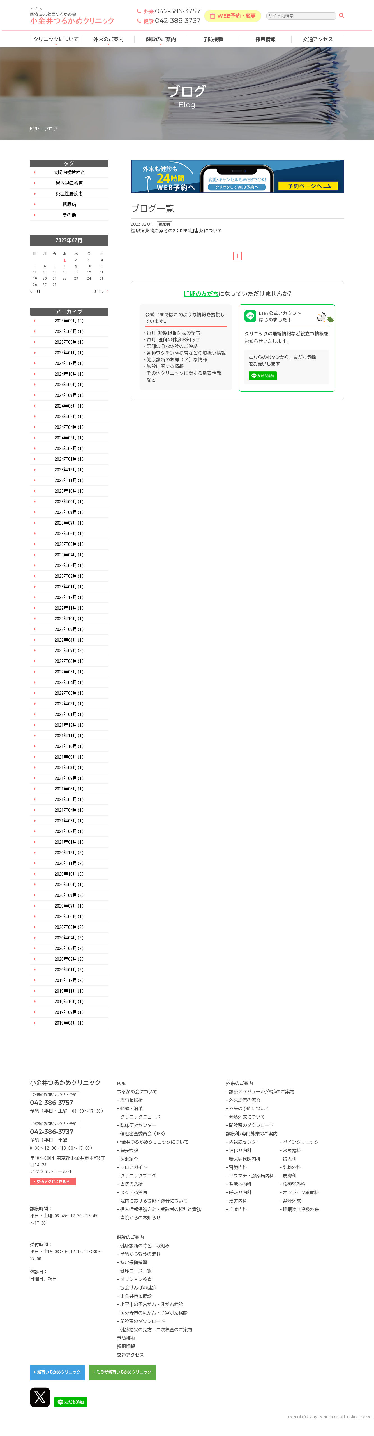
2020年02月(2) (69, 959)
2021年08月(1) (69, 767)
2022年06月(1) (69, 661)
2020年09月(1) (69, 884)
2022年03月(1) (69, 693)
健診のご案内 (161, 40)
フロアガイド (133, 1167)
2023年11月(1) (69, 480)
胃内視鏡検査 (69, 183)
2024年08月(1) (69, 395)
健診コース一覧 (136, 1271)
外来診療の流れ (244, 1100)
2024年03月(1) (69, 438)
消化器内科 (240, 1150)
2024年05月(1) (69, 416)
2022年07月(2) (69, 650)
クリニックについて (56, 40)
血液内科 (238, 1209)
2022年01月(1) (69, 714)
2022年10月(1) (69, 618)
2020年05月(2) (69, 927)
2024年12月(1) (69, 363)
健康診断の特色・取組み (145, 1245)
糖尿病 (69, 204)
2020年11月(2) (69, 863)
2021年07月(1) (69, 778)
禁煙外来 (292, 1201)
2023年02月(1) (69, 576)
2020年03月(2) (69, 948)
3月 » (99, 291)
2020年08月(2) (69, 895)
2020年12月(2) (69, 852)
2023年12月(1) (69, 469)
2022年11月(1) (69, 608)
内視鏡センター (244, 1142)
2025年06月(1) (69, 331)
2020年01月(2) (69, 969)
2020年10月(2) (69, 874)
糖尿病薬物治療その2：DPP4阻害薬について (176, 230)
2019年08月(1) (69, 1023)
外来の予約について (249, 1108)
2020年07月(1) (69, 906)
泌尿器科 (292, 1150)
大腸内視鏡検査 (69, 172)
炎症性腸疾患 (69, 193)
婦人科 (289, 1159)
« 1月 (35, 291)
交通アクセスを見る (54, 1182)
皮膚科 (289, 1175)
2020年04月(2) (69, 937)
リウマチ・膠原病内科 (251, 1175)
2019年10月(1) (69, 1001)
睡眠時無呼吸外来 (301, 1209)
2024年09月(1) (69, 384)
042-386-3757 (172, 12)
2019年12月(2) (69, 980)
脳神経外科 (294, 1184)
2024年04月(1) (69, 427)
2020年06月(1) (69, 916)
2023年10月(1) (69, 491)
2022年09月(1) (69, 629)
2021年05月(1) (69, 799)
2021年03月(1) (69, 820)
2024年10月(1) (69, 374)
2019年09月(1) (69, 1012)
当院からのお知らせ (140, 1217)
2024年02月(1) (69, 448)
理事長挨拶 (131, 1100)
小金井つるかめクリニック (65, 1083)
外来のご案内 (108, 40)
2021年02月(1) (69, 831)
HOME (35, 129)
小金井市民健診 (136, 1296)
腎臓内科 (238, 1167)
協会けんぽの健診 (138, 1287)
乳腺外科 (292, 1167)
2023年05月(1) (69, 544)
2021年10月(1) (69, 746)
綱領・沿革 (131, 1108)
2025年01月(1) (69, 352)
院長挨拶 (129, 1150)
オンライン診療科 (301, 1192)
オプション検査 (136, 1279)
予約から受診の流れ (140, 1254)
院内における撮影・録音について (154, 1201)
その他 (69, 215)
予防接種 (213, 40)
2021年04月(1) (69, 810)
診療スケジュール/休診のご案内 (261, 1091)
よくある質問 (133, 1192)
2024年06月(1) (69, 406)
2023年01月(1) (69, 586)
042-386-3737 (172, 21)
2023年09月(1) (69, 501)
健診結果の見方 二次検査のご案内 (156, 1329)
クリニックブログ (138, 1175)
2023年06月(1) (69, 533)
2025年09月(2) (69, 321)
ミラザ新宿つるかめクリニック (123, 1372)
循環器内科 (240, 1184)
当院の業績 (131, 1184)
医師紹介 (129, 1159)
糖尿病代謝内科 (244, 1159)
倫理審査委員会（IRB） (143, 1133)
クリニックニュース (140, 1117)
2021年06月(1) (69, 789)
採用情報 (265, 40)
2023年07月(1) (69, 523)
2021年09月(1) (69, 757)
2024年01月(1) (69, 459)
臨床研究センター (138, 1125)
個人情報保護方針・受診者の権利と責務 (160, 1209)
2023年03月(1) (69, 565)
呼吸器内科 (240, 1192)
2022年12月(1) (69, 597)
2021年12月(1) (69, 725)
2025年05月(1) (69, 342)
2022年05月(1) (69, 672)
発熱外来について (247, 1117)
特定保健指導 (133, 1262)
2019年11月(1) (69, 991)
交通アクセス (318, 40)
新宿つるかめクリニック (58, 1372)
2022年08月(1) (69, 640)
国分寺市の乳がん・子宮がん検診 (154, 1313)
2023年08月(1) (69, 512)
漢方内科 (238, 1201)
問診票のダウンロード (251, 1125)
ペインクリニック (301, 1142)
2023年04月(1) (69, 555)
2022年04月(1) (69, 682)
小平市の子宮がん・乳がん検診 (151, 1304)
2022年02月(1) (69, 703)
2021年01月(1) (69, 842)
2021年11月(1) (69, 735)
